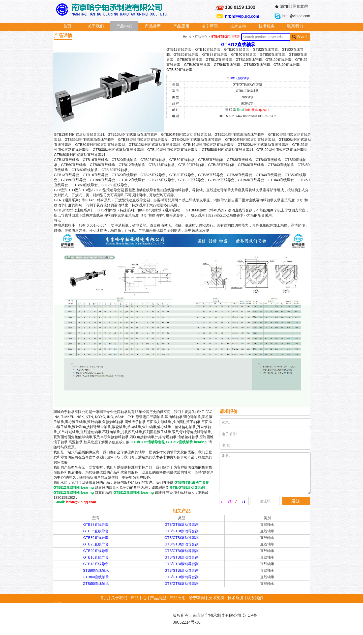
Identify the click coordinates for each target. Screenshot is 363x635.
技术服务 (267, 26)
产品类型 (153, 26)
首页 (67, 26)
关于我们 (96, 26)
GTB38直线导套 (95, 524)
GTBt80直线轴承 (96, 570)
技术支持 (238, 26)
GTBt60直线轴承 (96, 577)
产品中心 (124, 26)
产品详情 (63, 35)
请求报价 (229, 411)
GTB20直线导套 (95, 551)
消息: (265, 473)
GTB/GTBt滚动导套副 (225, 36)
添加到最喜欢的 (294, 6)
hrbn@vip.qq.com (242, 16)
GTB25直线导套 (95, 544)
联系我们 (295, 26)
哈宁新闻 (210, 26)
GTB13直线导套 (95, 564)
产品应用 (181, 26)
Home (187, 36)
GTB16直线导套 (95, 557)
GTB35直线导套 (95, 531)
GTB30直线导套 (95, 538)
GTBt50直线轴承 (96, 584)
